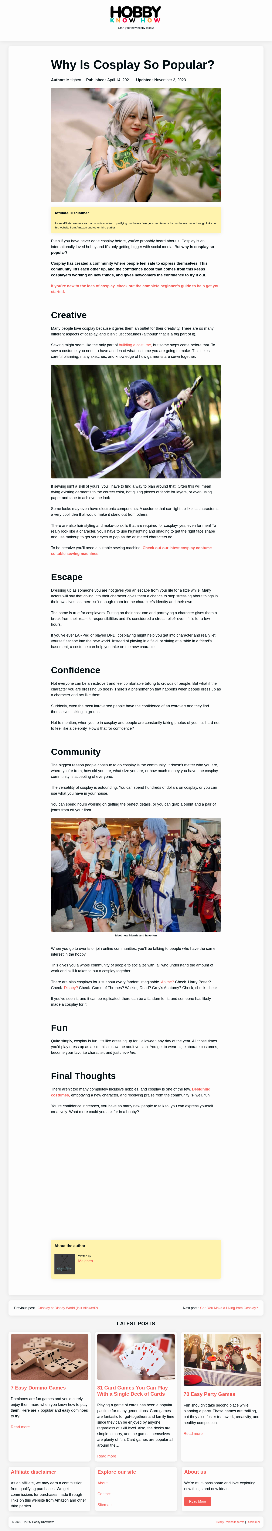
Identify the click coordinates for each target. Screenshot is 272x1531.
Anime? (167, 982)
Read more (20, 1427)
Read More (197, 1501)
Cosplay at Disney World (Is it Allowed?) (68, 1308)
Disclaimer (253, 1522)
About (103, 1483)
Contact (104, 1494)
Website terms (235, 1522)
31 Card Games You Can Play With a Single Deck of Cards (132, 1391)
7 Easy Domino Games (38, 1388)
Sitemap (105, 1505)
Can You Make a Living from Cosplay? (229, 1308)
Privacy (219, 1522)
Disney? (71, 988)
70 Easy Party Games (209, 1394)
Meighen (85, 1261)
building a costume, (135, 345)
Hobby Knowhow (43, 1522)
